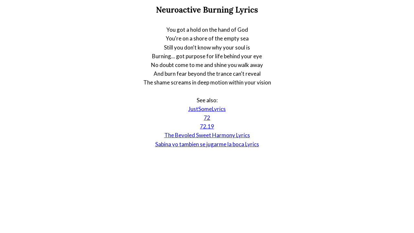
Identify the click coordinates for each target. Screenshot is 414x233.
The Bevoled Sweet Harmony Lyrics (207, 135)
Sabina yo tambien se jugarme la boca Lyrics (207, 144)
